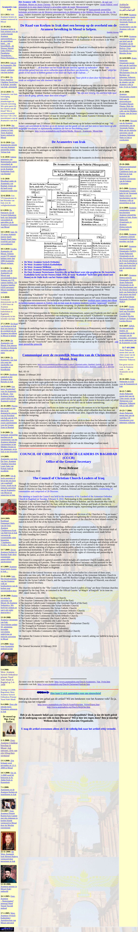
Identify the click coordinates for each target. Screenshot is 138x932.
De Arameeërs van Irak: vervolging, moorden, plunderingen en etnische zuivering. (9, 106)
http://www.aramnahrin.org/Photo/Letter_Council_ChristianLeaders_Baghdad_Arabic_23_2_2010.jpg (76, 367)
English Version (112, 32)
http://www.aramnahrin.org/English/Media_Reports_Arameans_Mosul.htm (69, 131)
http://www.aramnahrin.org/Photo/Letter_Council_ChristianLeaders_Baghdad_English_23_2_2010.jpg (75, 364)
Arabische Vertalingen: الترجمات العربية (127, 7)
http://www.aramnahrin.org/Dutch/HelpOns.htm (68, 707)
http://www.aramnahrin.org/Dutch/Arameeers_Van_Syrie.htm (82, 681)
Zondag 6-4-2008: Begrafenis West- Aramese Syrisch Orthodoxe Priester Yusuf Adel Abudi (8, 695)
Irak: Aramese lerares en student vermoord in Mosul (9, 18)
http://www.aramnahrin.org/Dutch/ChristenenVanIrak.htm (64, 684)
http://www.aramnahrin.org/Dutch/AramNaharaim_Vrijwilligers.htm (69, 704)
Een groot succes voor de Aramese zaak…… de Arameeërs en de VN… (126, 369)
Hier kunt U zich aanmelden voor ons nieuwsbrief (75, 693)
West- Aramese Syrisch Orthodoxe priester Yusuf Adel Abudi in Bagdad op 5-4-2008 (9, 678)
